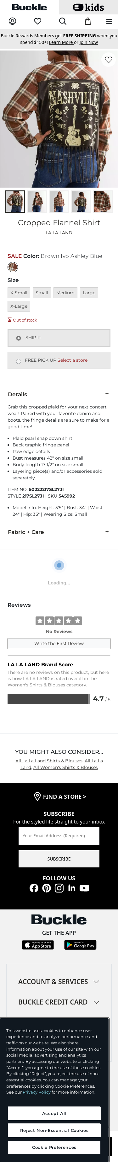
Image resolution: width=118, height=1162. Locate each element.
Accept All (54, 1113)
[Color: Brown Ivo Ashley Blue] (12, 267)
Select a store (72, 360)
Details (59, 394)
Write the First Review (59, 643)
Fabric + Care (59, 531)
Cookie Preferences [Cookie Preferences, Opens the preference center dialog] (54, 1147)
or (64, 42)
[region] (54, 1090)
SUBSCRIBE (59, 859)
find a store (65, 796)
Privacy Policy (37, 1092)
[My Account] (12, 21)
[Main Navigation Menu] (109, 22)
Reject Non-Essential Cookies (54, 1130)
